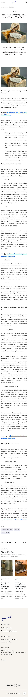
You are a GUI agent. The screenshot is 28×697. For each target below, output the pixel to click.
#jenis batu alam (5, 532)
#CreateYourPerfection (7, 529)
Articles (3, 7)
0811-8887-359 (7, 628)
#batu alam (16, 529)
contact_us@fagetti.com (10, 631)
